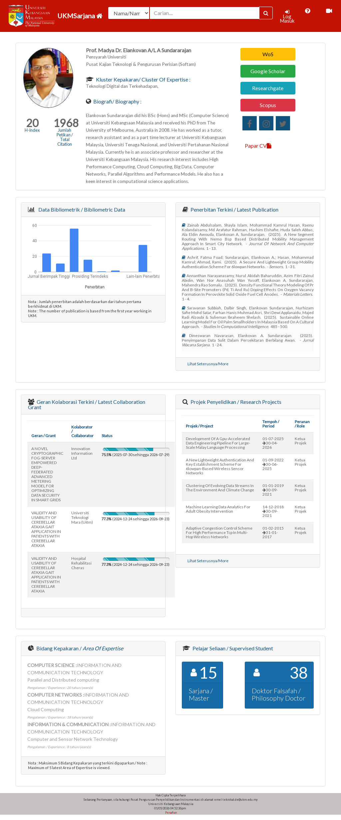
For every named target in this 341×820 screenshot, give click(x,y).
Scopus (268, 105)
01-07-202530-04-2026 (273, 443)
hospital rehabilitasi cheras (81, 563)
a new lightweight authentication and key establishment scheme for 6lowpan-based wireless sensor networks (220, 466)
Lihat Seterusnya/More (207, 363)
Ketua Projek (300, 440)
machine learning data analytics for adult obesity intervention (218, 509)
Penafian (171, 812)
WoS (267, 54)
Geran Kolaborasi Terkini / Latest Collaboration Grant (86, 404)
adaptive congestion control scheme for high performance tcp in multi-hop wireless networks (219, 532)
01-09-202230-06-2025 (273, 464)
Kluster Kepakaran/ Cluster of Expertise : (142, 79)
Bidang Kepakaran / (79, 648)
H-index (32, 130)
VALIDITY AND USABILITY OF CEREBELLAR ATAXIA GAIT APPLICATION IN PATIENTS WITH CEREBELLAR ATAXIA (46, 529)
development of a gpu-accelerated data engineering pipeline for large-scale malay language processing (218, 443)
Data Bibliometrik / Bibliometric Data (80, 209)
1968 (66, 122)
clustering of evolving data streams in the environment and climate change (220, 487)
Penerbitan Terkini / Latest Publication (233, 209)
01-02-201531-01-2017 (273, 532)
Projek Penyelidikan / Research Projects (235, 402)
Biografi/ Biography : (117, 101)
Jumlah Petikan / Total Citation (65, 137)
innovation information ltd (82, 453)
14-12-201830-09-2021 (273, 511)
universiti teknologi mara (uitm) (82, 517)
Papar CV (258, 145)
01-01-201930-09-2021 (273, 490)
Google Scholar (267, 71)
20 (32, 122)
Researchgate (267, 88)
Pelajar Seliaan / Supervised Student (232, 648)
